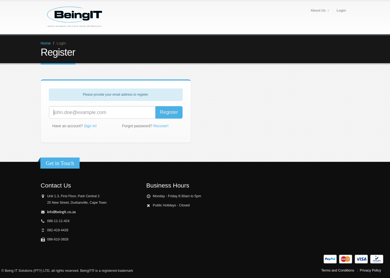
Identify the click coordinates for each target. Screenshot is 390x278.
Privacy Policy (370, 270)
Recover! (160, 126)
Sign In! (90, 126)
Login (341, 10)
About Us (320, 11)
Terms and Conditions (337, 270)
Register (169, 112)
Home (46, 43)
